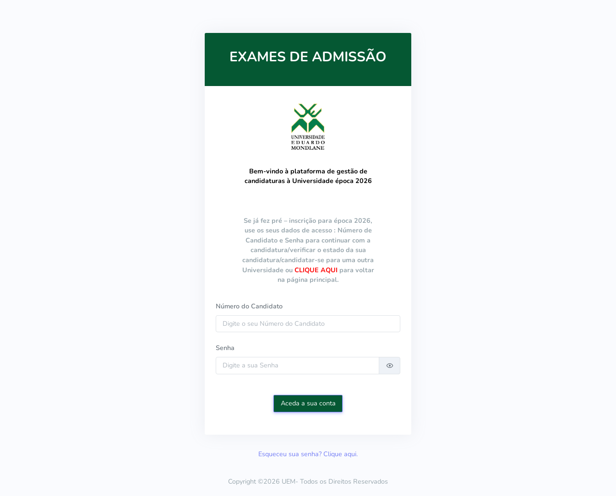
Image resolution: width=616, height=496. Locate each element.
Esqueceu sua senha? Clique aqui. (308, 453)
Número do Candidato (249, 306)
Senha (225, 347)
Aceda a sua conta (308, 403)
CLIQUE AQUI (316, 270)
